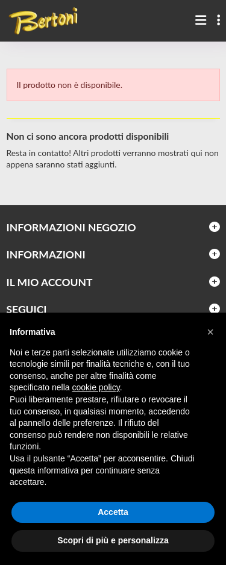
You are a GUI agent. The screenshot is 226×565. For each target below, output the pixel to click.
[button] (210, 332)
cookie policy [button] (96, 387)
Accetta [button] (113, 512)
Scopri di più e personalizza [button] (112, 540)
